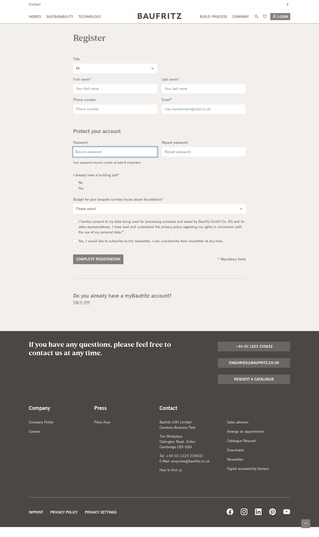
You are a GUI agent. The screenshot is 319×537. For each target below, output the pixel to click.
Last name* (170, 89)
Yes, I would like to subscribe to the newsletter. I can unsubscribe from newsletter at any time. (150, 251)
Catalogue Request (241, 451)
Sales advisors (237, 432)
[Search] (256, 22)
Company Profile (41, 432)
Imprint (36, 522)
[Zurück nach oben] (305, 523)
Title (76, 69)
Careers (34, 441)
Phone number (84, 110)
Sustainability (59, 22)
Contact (35, 4)
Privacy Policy (64, 522)
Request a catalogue (254, 389)
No (80, 192)
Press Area (102, 432)
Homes (35, 22)
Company (240, 22)
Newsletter (235, 469)
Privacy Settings (101, 522)
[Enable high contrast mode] (287, 4)
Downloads (235, 460)
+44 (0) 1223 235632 (254, 356)
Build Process (213, 22)
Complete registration (98, 269)
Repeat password (175, 152)
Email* (167, 110)
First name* (82, 89)
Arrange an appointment (245, 441)
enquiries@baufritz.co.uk (254, 373)
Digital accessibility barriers (248, 479)
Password (80, 152)
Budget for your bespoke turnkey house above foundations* (118, 209)
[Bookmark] (264, 22)
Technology (89, 22)
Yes (81, 198)
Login (280, 22)
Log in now (81, 312)
